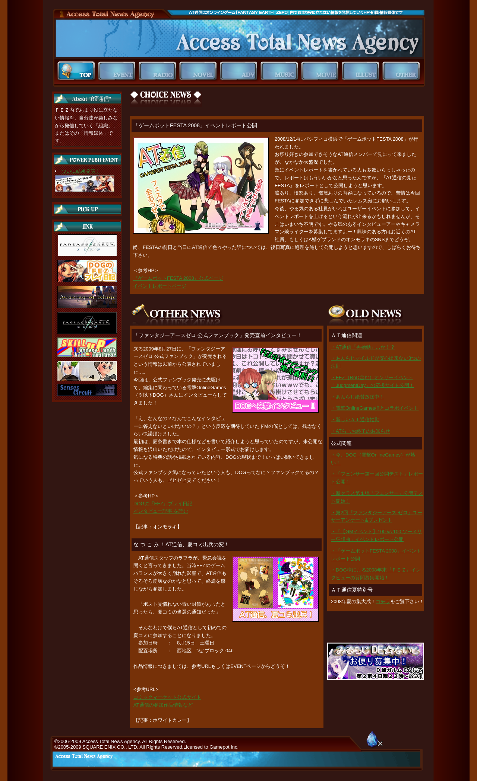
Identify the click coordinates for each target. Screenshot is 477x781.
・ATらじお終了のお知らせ (360, 431)
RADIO (159, 71)
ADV (240, 71)
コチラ (383, 601)
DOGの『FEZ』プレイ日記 (162, 503)
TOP (77, 71)
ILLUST (362, 71)
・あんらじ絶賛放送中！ (357, 397)
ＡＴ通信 (239, 38)
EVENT (118, 71)
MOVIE (321, 71)
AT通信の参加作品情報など (163, 705)
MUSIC (280, 71)
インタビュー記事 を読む (160, 511)
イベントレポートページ (159, 286)
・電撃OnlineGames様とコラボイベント (374, 408)
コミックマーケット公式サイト (167, 697)
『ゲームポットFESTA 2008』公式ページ (178, 278)
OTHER (402, 71)
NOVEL (199, 71)
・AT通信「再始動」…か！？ (363, 347)
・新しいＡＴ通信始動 (355, 419)
